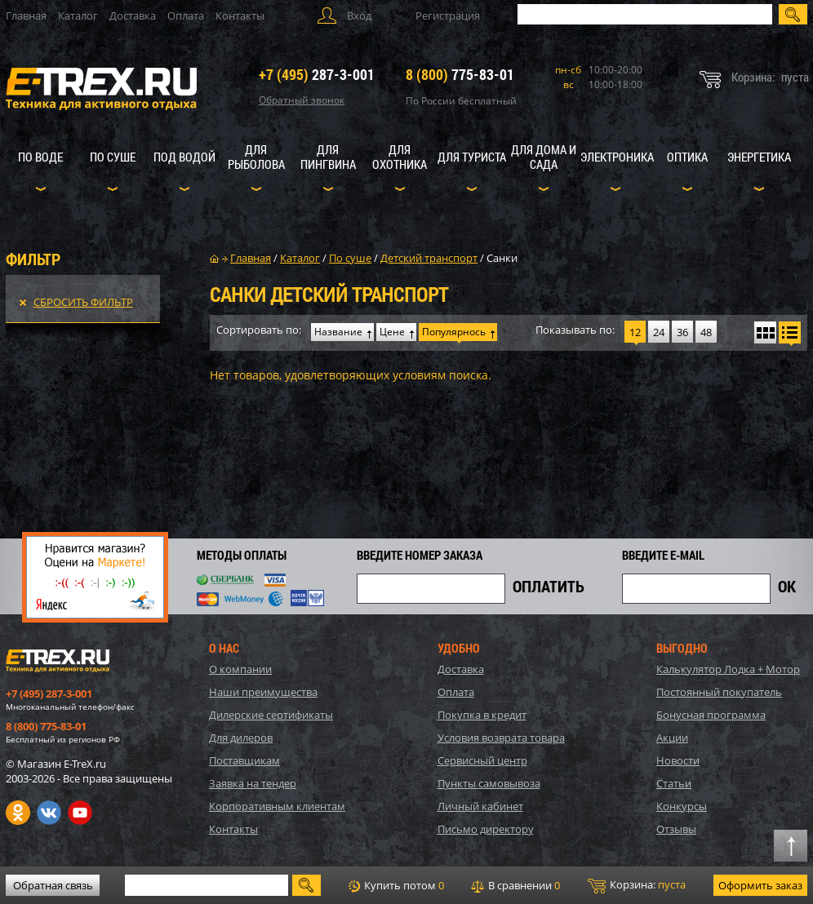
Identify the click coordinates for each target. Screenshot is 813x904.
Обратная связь (53, 885)
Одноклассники (18, 812)
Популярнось (454, 332)
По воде (40, 156)
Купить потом (396, 885)
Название (338, 332)
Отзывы (676, 829)
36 (682, 332)
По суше (113, 156)
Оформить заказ (760, 885)
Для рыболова (256, 156)
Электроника (617, 156)
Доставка (132, 15)
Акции (672, 737)
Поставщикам (244, 760)
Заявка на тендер (252, 783)
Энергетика (759, 156)
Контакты (239, 15)
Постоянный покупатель (719, 692)
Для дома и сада (543, 156)
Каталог (78, 15)
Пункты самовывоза (489, 783)
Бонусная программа (711, 714)
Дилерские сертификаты (271, 714)
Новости (678, 760)
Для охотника (399, 156)
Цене (392, 332)
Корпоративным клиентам (277, 806)
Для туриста (472, 156)
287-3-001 (317, 74)
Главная (26, 15)
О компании (240, 669)
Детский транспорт (429, 257)
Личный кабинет (480, 806)
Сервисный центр (482, 760)
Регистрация (447, 15)
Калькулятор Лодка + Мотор (728, 669)
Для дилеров (241, 737)
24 (658, 332)
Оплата (185, 15)
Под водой (184, 156)
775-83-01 (460, 74)
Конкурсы (681, 806)
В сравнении (515, 885)
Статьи (673, 783)
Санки (502, 257)
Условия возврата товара (501, 737)
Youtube (80, 812)
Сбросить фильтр (83, 302)
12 (635, 332)
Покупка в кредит (482, 714)
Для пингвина (328, 156)
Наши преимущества (263, 692)
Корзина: (637, 885)
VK (49, 812)
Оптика (687, 156)
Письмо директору (486, 829)
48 (706, 332)
